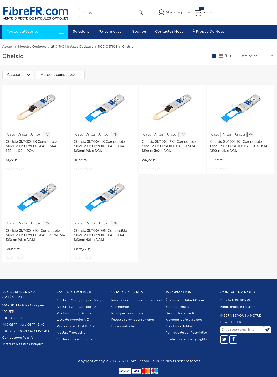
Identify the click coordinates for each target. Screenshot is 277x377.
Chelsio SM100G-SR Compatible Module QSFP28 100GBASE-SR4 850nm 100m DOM (31, 146)
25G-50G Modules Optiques (72, 46)
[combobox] (257, 56)
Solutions (81, 32)
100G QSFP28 (107, 46)
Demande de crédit (180, 313)
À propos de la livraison (184, 319)
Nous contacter (123, 326)
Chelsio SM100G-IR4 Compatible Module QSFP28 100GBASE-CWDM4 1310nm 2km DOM (238, 146)
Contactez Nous (169, 32)
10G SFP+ (9, 311)
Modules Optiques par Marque (81, 300)
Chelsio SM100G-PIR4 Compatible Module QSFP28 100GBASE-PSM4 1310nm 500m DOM (169, 146)
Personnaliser (111, 32)
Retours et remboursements (132, 319)
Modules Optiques (32, 46)
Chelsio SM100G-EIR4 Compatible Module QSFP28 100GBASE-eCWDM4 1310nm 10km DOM (35, 235)
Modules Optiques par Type (78, 306)
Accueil (8, 46)
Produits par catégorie (74, 313)
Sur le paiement (178, 306)
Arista (22, 134)
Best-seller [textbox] (249, 56)
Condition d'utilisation (182, 326)
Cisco (11, 134)
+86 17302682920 (238, 300)
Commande (120, 306)
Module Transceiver (72, 332)
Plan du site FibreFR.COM (76, 326)
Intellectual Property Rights (186, 339)
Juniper (35, 134)
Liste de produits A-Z (73, 319)
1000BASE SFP (12, 318)
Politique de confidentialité (186, 332)
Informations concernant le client (136, 300)
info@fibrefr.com (242, 306)
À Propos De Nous (209, 32)
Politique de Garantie (127, 313)
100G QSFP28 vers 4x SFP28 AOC (26, 331)
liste (221, 56)
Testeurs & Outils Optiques (23, 344)
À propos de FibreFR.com (185, 300)
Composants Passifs (17, 337)
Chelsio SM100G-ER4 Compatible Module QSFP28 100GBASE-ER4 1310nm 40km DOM (100, 235)
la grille (214, 56)
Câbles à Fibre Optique (75, 339)
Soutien (139, 32)
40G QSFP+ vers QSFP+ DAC (23, 324)
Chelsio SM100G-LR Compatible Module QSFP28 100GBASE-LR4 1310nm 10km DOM (99, 146)
